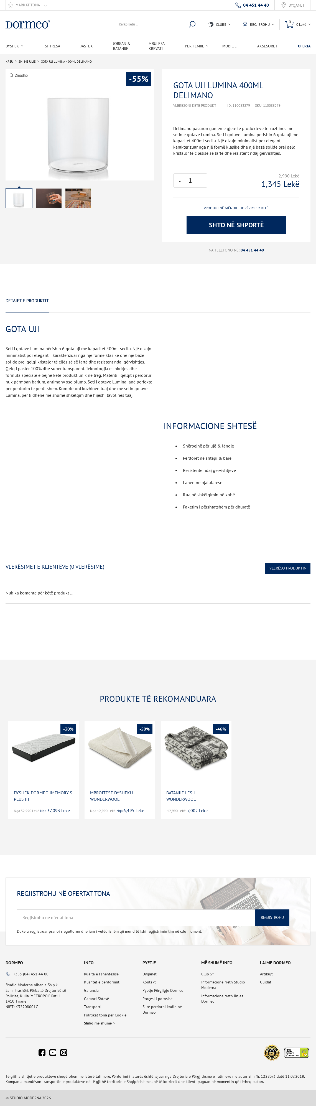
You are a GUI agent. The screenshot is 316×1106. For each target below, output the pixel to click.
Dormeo (14, 962)
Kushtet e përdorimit (101, 982)
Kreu (9, 61)
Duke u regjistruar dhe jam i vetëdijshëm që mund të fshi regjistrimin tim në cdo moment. (109, 931)
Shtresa (52, 46)
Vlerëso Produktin (287, 568)
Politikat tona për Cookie (105, 1015)
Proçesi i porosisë (157, 998)
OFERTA (304, 46)
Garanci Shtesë (96, 998)
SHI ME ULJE (27, 61)
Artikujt (266, 974)
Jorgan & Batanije (121, 46)
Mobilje (229, 46)
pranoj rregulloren (64, 931)
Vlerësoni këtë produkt (194, 105)
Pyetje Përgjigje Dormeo (163, 990)
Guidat (265, 982)
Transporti (92, 1006)
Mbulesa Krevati (156, 46)
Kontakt (149, 982)
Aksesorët (267, 46)
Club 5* (207, 974)
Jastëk (87, 46)
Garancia (91, 990)
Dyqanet (297, 5)
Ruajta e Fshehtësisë (101, 974)
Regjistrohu (272, 917)
